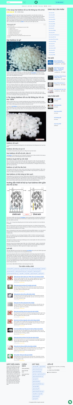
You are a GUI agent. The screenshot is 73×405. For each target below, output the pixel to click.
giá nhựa (43, 268)
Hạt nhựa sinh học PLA (60, 89)
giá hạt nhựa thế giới (36, 268)
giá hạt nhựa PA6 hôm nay (38, 384)
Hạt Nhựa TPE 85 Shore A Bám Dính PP (60, 76)
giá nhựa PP (41, 273)
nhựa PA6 (21, 273)
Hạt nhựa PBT (10, 268)
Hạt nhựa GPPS (51, 19)
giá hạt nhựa (17, 268)
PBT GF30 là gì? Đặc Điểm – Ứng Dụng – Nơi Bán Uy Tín (59, 69)
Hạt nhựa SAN (51, 50)
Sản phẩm (35, 6)
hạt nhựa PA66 (36, 386)
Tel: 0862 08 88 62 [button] (59, 2)
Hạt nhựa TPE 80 (52, 41)
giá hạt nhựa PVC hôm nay (12, 273)
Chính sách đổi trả (25, 368)
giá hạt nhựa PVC (10, 271)
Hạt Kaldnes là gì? (11, 25)
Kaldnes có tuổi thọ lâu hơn (14, 33)
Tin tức (45, 6)
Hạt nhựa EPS (51, 17)
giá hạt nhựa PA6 (36, 381)
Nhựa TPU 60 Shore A (59, 83)
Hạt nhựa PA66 (51, 23)
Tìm (24, 2)
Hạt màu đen (51, 12)
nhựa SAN (27, 273)
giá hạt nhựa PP (37, 271)
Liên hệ (49, 6)
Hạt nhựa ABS (51, 15)
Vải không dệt (51, 52)
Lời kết (9, 36)
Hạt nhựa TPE (51, 32)
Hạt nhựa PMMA (52, 30)
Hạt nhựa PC (51, 28)
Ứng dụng (40, 6)
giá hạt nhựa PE (34, 273)
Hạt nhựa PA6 (51, 21)
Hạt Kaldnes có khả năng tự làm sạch (16, 34)
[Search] (14, 2)
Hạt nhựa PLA (51, 43)
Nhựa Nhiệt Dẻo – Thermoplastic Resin (59, 61)
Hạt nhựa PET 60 (52, 37)
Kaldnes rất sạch (12, 28)
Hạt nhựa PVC (51, 45)
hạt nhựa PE (30, 271)
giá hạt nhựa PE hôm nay (21, 271)
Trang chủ (24, 6)
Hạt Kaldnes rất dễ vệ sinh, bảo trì (15, 30)
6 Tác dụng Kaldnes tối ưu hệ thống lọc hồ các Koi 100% (18, 27)
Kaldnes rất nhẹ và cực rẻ (14, 29)
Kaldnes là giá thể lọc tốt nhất (15, 31)
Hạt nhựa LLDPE (52, 48)
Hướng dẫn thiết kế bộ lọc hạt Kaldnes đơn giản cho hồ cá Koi (19, 35)
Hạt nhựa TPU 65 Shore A (53, 34)
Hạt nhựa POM (51, 54)
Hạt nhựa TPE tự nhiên (53, 39)
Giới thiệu (30, 6)
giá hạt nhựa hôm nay (25, 268)
